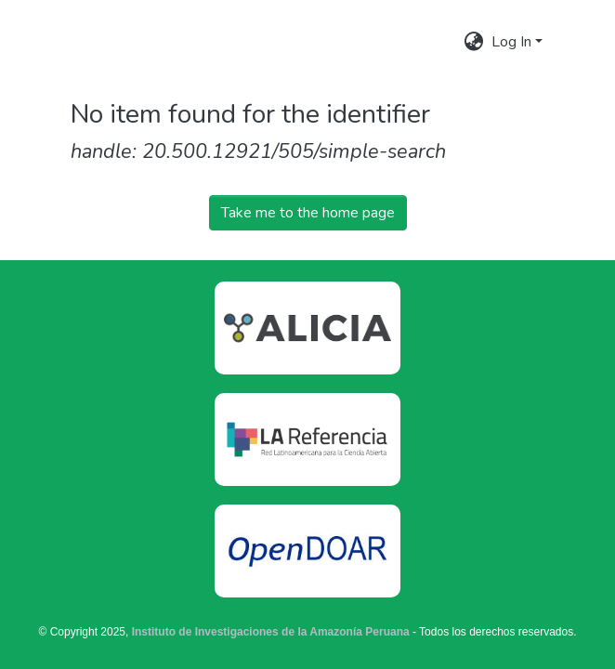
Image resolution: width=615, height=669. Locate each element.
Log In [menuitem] (511, 42)
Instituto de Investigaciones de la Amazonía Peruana (271, 631)
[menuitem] (474, 42)
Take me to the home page (308, 213)
